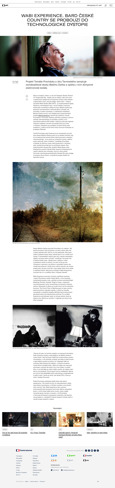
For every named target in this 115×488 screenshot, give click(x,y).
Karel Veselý (15, 81)
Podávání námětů (37, 470)
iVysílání (57, 2)
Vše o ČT (78, 2)
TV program (63, 2)
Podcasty (18, 465)
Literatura (90, 429)
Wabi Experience (44, 115)
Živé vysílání (19, 458)
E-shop (18, 470)
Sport (52, 2)
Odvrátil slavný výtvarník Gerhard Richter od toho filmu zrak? (70, 435)
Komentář (65, 33)
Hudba (49, 33)
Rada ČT (35, 465)
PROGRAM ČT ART (94, 5)
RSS (98, 481)
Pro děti (69, 2)
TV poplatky (19, 460)
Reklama (35, 458)
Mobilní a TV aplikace (21, 472)
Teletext (18, 463)
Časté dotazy (36, 472)
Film (60, 429)
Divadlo (5, 429)
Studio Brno (36, 460)
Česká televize (38, 2)
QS (31, 429)
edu (74, 2)
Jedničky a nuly (56, 33)
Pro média (35, 456)
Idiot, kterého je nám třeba (97, 433)
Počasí (17, 467)
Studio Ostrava (36, 463)
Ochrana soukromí (34, 481)
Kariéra (34, 467)
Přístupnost (42, 481)
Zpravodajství (46, 2)
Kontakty (35, 475)
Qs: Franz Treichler (37, 433)
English (26, 481)
